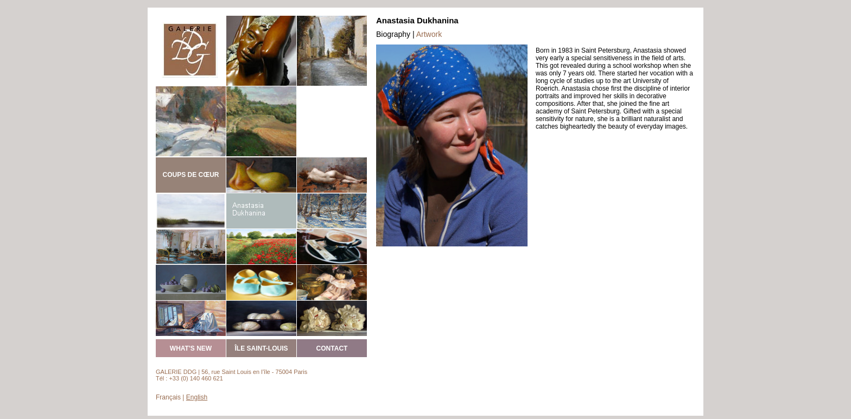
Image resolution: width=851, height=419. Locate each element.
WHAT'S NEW (191, 348)
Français (168, 397)
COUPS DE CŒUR (190, 175)
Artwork (429, 34)
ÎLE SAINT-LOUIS (261, 348)
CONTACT (332, 348)
